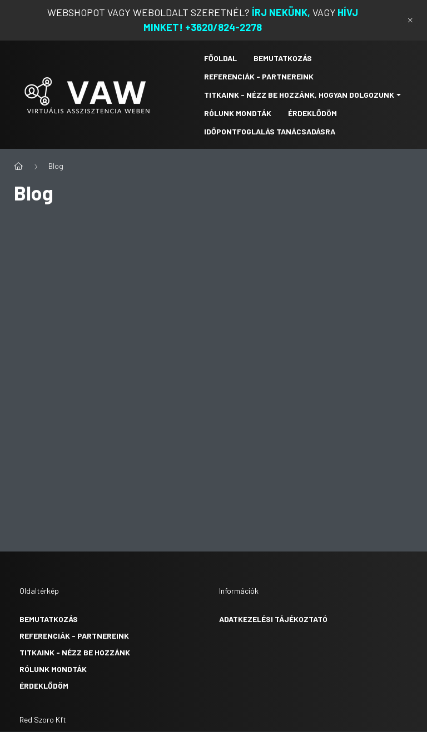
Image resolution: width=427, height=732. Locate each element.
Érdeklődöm (312, 113)
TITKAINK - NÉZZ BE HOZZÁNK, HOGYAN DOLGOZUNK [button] (299, 94)
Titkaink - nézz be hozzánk (74, 652)
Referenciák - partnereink (74, 635)
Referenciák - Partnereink (259, 76)
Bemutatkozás (283, 58)
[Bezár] (410, 20)
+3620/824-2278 (223, 27)
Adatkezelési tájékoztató (273, 619)
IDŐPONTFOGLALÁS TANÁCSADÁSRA (269, 131)
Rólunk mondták (53, 669)
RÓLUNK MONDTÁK (237, 113)
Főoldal (220, 58)
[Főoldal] (18, 166)
